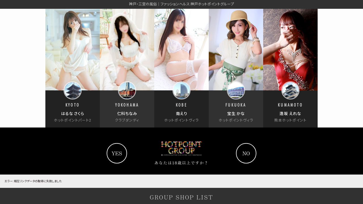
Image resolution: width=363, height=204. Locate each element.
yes (116, 153)
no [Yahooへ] (246, 153)
